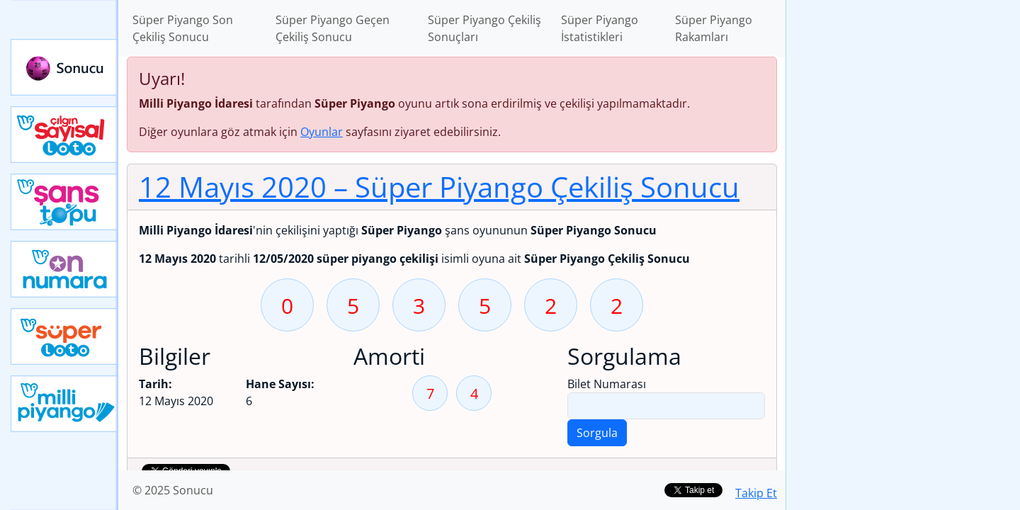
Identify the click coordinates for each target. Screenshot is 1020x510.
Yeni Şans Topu (64, 202)
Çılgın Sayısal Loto (64, 134)
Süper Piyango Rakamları (713, 28)
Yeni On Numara (64, 269)
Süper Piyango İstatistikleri (599, 28)
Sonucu (64, 67)
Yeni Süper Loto (64, 336)
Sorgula (597, 433)
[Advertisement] (903, 223)
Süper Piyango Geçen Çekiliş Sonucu (333, 28)
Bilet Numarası (606, 384)
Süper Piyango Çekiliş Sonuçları (484, 28)
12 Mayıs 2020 (439, 186)
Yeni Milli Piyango (64, 403)
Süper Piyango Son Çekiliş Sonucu (182, 28)
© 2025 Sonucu (172, 490)
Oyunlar (321, 132)
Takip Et (756, 493)
